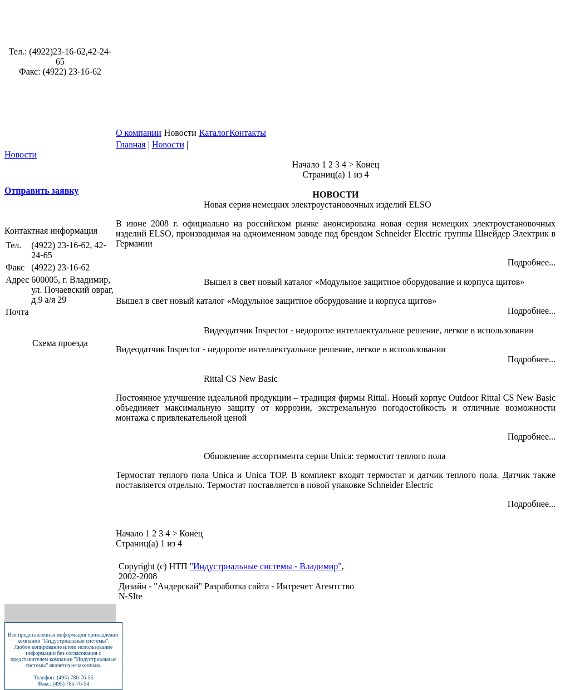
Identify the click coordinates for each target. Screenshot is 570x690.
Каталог (214, 132)
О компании (138, 132)
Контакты (247, 132)
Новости (20, 154)
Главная (131, 144)
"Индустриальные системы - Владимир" (266, 566)
